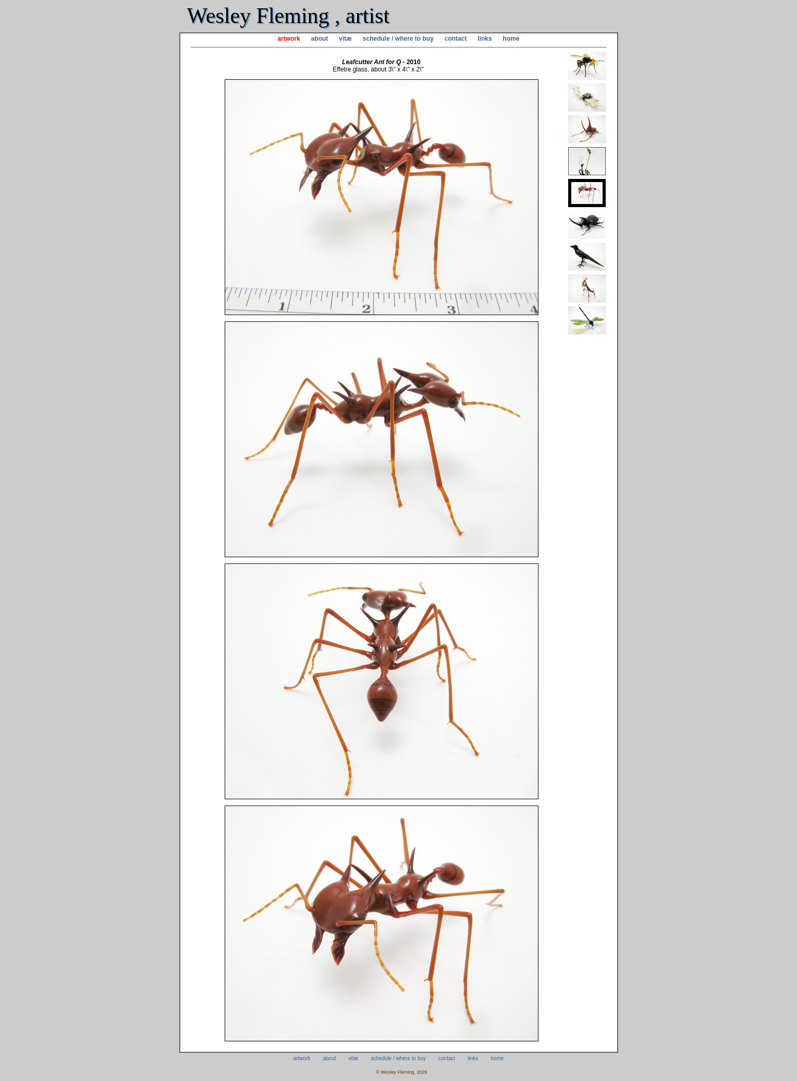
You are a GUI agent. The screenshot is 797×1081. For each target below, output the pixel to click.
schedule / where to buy (398, 38)
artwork (288, 38)
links (484, 38)
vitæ (345, 38)
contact (456, 38)
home (511, 38)
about (319, 38)
